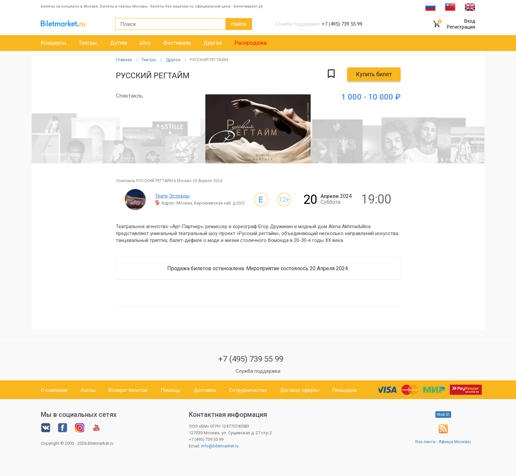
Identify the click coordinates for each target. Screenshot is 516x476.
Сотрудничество (248, 390)
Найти (238, 24)
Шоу (145, 42)
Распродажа (251, 42)
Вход (469, 21)
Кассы (88, 390)
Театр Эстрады (172, 196)
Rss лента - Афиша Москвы (443, 441)
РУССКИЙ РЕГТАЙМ (209, 59)
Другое (212, 42)
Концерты (53, 42)
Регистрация (461, 27)
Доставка (205, 390)
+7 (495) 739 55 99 (250, 359)
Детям (118, 42)
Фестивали (177, 42)
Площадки (344, 390)
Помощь (170, 390)
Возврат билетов (128, 390)
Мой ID (443, 414)
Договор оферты (299, 390)
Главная (124, 59)
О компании (54, 390)
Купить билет (374, 74)
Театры (88, 42)
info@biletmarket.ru (220, 445)
